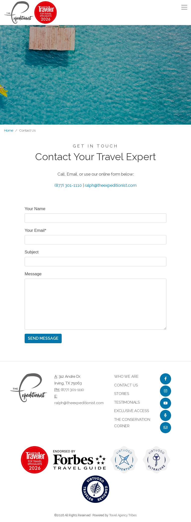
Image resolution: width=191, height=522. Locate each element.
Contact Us (126, 385)
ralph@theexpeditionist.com (111, 185)
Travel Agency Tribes (123, 515)
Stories (121, 393)
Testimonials (127, 402)
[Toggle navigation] (184, 7)
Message (33, 274)
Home (8, 130)
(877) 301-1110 (68, 185)
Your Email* (35, 230)
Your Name (35, 208)
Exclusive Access (131, 411)
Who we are (126, 376)
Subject (32, 252)
